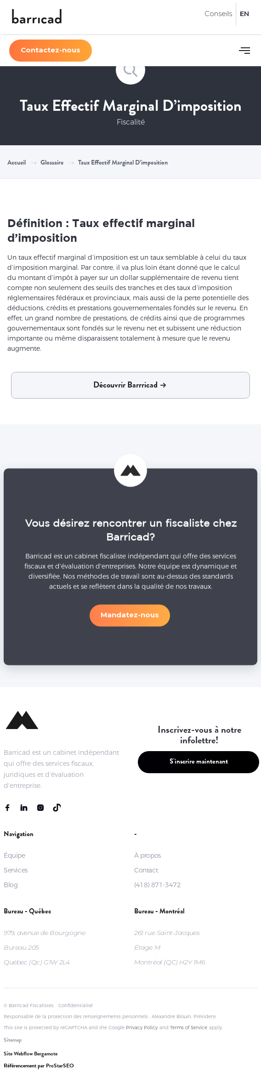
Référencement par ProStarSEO (39, 1066)
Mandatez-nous (130, 617)
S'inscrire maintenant (199, 762)
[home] (36, 17)
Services (16, 870)
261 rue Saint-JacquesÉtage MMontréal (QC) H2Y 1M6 (169, 947)
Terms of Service (188, 1028)
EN (244, 13)
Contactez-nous (50, 50)
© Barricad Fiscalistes (29, 1006)
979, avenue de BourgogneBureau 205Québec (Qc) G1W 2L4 (44, 947)
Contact (146, 870)
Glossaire (51, 163)
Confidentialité (75, 1006)
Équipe (14, 855)
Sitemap (13, 1040)
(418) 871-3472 (157, 885)
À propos (147, 855)
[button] (244, 50)
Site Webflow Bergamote (30, 1054)
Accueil (16, 163)
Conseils (218, 13)
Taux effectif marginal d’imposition (123, 163)
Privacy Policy (142, 1028)
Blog (10, 885)
